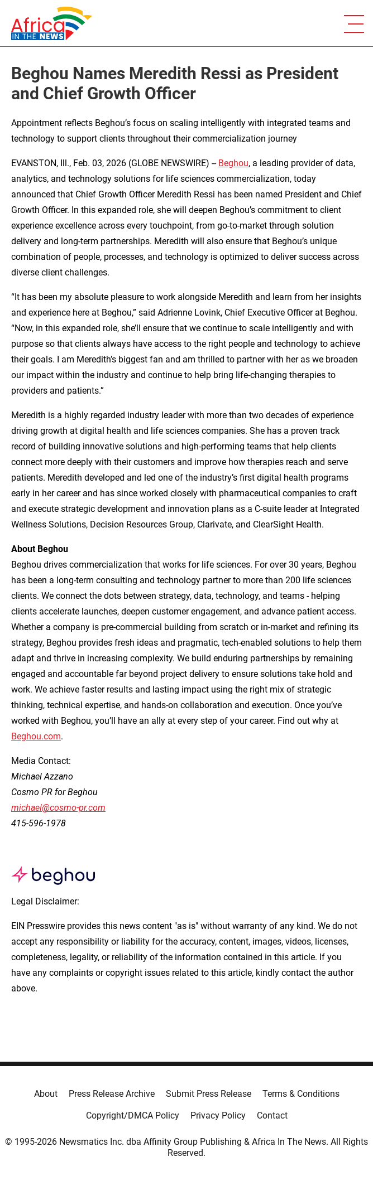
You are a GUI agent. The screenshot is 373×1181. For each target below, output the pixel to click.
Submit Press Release (208, 1093)
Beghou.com (36, 736)
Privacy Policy (218, 1115)
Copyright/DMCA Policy (132, 1115)
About (46, 1093)
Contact (272, 1115)
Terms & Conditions (300, 1093)
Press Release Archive (112, 1093)
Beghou (233, 163)
